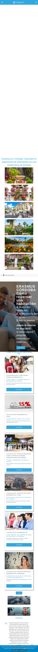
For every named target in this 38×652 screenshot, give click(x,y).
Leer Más (18, 389)
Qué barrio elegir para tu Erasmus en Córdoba (18, 498)
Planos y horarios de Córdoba (15, 455)
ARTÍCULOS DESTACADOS (24, 453)
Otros (8, 416)
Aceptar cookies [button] (15, 650)
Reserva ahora (21, 347)
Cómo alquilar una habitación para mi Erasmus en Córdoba (18, 535)
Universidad (20, 573)
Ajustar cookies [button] (23, 650)
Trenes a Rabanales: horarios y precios (17, 460)
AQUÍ (24, 648)
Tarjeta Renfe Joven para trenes (18, 419)
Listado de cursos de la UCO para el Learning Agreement (18, 576)
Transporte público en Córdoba (16, 457)
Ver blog (19, 592)
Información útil (17, 377)
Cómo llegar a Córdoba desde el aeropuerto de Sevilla (18, 380)
